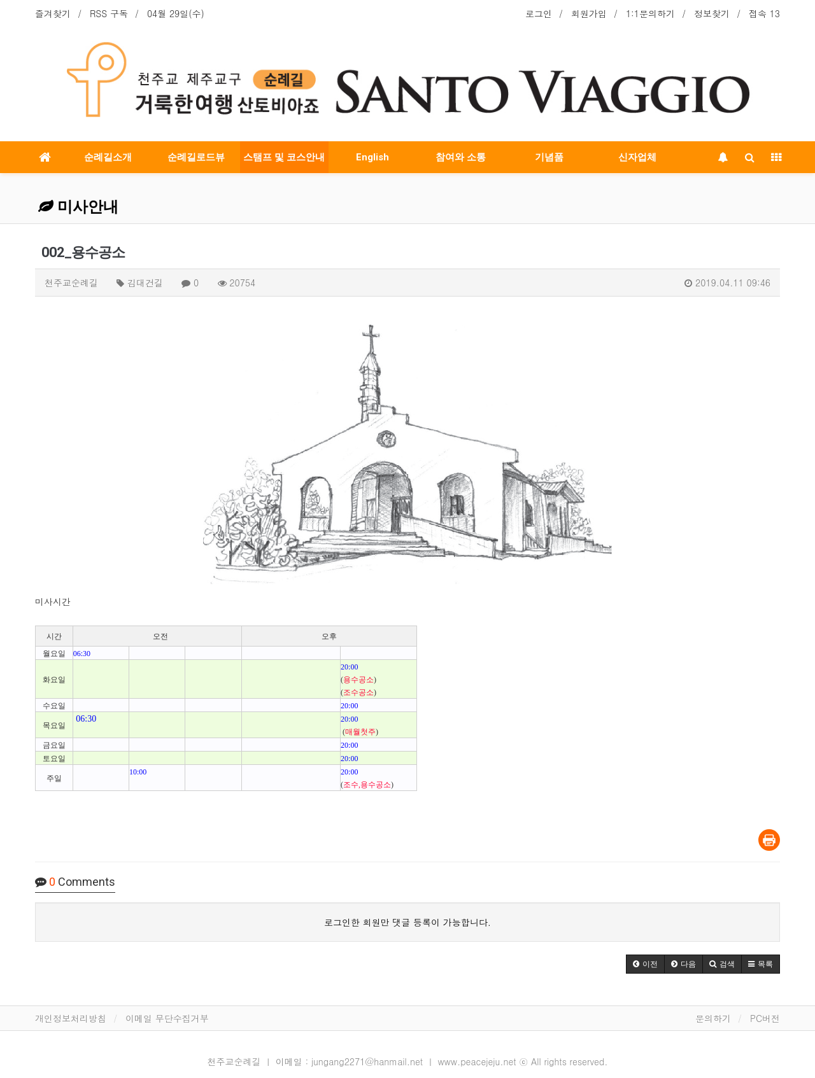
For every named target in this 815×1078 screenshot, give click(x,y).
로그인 (538, 13)
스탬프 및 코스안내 (284, 157)
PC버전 (765, 1018)
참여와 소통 (461, 157)
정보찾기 (712, 13)
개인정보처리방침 (70, 1018)
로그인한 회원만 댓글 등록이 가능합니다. (407, 922)
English (372, 157)
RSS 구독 (109, 13)
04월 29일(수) (175, 13)
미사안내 (78, 207)
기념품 (549, 157)
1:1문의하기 (650, 13)
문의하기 (713, 1018)
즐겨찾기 (53, 13)
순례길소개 (108, 157)
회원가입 (589, 13)
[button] (645, 964)
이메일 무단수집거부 (167, 1018)
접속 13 (764, 13)
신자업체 (637, 157)
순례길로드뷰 (196, 157)
